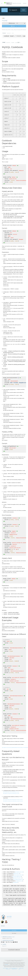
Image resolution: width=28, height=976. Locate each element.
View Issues (14, 937)
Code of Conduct (5, 972)
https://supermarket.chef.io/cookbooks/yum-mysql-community (13, 803)
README (4, 42)
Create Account (16, 3)
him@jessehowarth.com (17, 881)
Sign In (24, 3)
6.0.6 (13, 23)
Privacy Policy (21, 972)
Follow (14, 26)
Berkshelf (9, 33)
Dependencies (8, 42)
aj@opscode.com (16, 877)
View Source (14, 934)
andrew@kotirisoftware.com (18, 883)
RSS (3, 18)
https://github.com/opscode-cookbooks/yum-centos (11, 797)
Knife (13, 33)
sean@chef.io (15, 886)
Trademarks (6, 968)
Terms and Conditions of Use (13, 972)
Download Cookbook (14, 953)
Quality (17, 42)
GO (23, 10)
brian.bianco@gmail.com (16, 880)
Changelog (12, 42)
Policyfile (4, 33)
